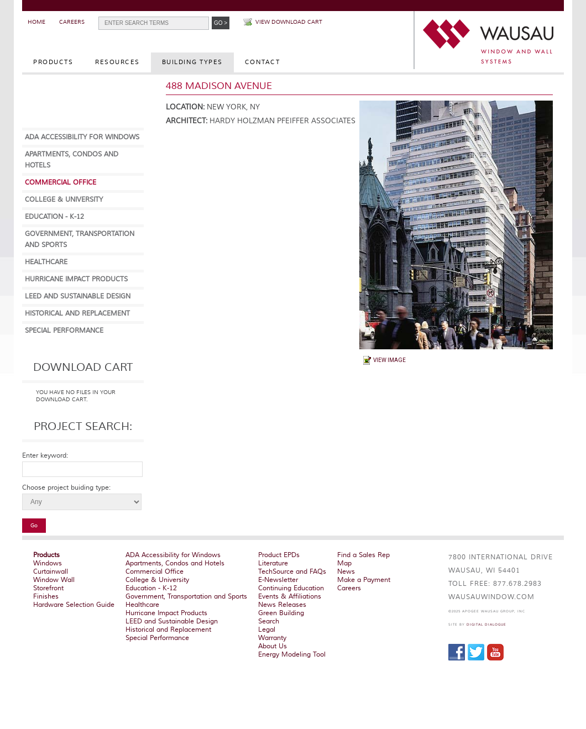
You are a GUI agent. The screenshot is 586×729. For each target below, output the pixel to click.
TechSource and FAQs (292, 572)
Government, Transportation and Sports (186, 596)
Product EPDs (279, 555)
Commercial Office (60, 183)
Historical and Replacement (77, 314)
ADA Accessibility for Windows (82, 137)
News (346, 572)
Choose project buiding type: (66, 488)
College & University (64, 200)
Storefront (48, 588)
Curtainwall (50, 572)
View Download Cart (288, 21)
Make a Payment (363, 580)
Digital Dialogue (486, 624)
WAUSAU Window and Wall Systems (489, 41)
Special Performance (64, 331)
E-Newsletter (278, 580)
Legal (266, 630)
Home (36, 21)
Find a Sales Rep (363, 555)
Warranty (272, 638)
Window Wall (54, 580)
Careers (72, 21)
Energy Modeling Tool (292, 655)
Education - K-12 (54, 217)
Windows (47, 563)
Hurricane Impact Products (76, 279)
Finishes (46, 596)
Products (53, 62)
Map (344, 563)
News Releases (282, 605)
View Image (389, 360)
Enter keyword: (45, 456)
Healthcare (46, 262)
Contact (262, 62)
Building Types (192, 62)
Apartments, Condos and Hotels (174, 563)
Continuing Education (291, 588)
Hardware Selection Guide (73, 605)
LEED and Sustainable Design (77, 296)
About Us (272, 646)
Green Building (281, 613)
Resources (117, 62)
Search (268, 621)
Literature (273, 563)
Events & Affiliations (289, 596)
